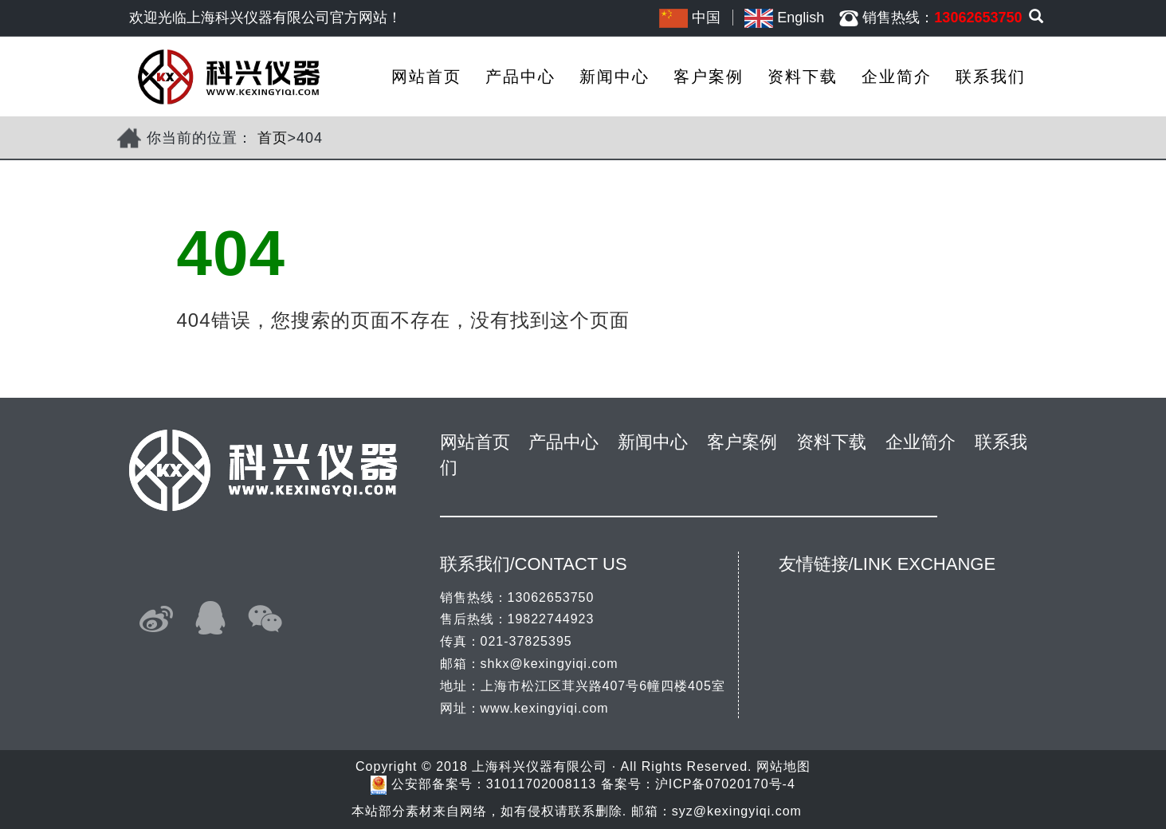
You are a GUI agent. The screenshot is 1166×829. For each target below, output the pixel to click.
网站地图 (783, 766)
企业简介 (897, 76)
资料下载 (803, 76)
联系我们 (991, 76)
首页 (272, 138)
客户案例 (708, 76)
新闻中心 (614, 76)
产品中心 (520, 76)
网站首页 (426, 76)
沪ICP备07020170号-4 (725, 785)
